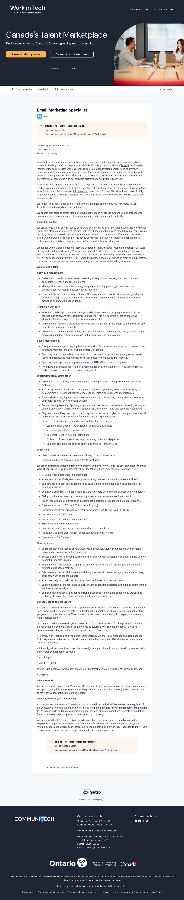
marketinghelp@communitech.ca (112, 886)
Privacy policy (84, 800)
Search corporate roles (71, 54)
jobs (43, 89)
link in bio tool (80, 191)
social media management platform (122, 188)
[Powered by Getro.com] (92, 792)
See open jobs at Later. (55, 130)
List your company (163, 9)
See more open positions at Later (62, 767)
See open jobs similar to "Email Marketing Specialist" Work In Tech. (76, 134)
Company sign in (139, 9)
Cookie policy (97, 800)
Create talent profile (26, 54)
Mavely (125, 165)
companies (22, 89)
